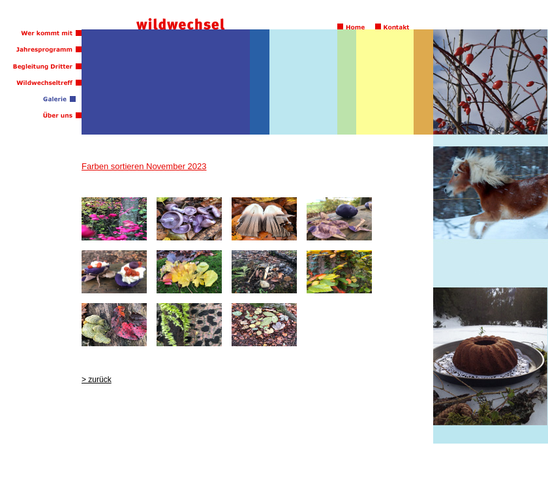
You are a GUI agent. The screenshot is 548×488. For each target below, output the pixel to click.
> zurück (97, 379)
